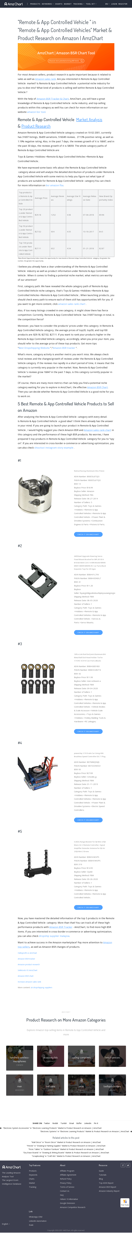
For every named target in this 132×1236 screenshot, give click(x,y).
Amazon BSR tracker (64, 347)
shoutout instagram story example (53, 447)
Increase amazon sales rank (30, 981)
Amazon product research (29, 964)
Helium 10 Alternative (68, 1201)
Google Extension (67, 1205)
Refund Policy (65, 1180)
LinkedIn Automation (38, 1224)
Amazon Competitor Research (72, 1210)
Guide (100, 1172)
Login (114, 4)
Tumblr (64, 1124)
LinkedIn (88, 1124)
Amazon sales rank (45, 79)
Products (35, 4)
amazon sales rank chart (71, 303)
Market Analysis (90, 119)
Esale (31, 1228)
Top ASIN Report (105, 1185)
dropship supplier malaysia (54, 935)
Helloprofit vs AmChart (28, 953)
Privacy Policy (65, 1185)
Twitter (46, 1124)
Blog (100, 1180)
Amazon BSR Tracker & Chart (53, 98)
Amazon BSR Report (107, 1189)
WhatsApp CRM (36, 1220)
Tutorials (101, 1176)
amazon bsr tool (36, 111)
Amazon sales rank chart (97, 430)
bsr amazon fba (54, 185)
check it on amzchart (88, 534)
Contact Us (64, 1193)
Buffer (79, 1124)
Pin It (97, 1124)
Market (68, 4)
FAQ (61, 1197)
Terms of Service (66, 1189)
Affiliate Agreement (67, 1176)
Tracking (32, 1189)
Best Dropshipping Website (34, 347)
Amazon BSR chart (26, 976)
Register (122, 4)
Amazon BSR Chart (97, 387)
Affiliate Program (66, 1172)
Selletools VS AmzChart (28, 970)
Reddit (55, 1124)
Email (71, 1124)
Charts (59, 4)
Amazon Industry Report (109, 1193)
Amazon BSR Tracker (60, 927)
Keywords (33, 1176)
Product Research (37, 126)
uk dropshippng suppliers (42, 987)
